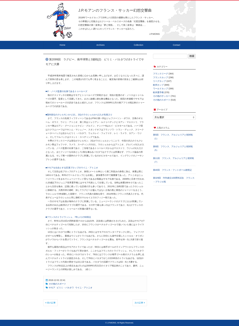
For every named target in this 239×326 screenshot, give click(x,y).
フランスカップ (160, 77)
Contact (176, 45)
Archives (100, 45)
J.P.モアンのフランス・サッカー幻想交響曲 (115, 10)
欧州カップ (158, 85)
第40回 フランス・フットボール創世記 (172, 170)
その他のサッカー (161, 96)
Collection (138, 45)
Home (62, 45)
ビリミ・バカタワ (65, 287)
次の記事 (140, 302)
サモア (52, 287)
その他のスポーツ (57, 284)
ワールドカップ (160, 88)
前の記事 (50, 302)
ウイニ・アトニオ (83, 287)
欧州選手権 (158, 92)
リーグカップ (159, 81)
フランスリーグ (160, 73)
